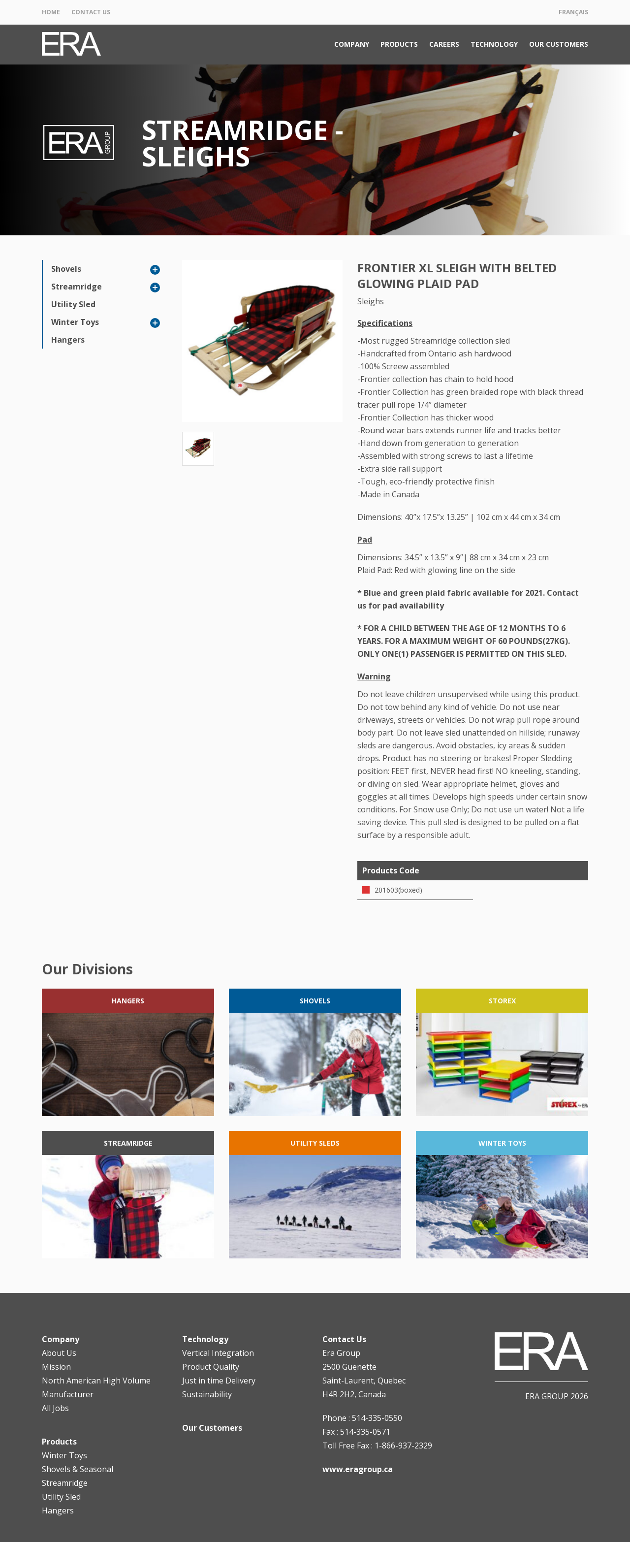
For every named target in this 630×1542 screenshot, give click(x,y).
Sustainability (207, 1394)
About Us (59, 1353)
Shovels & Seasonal (77, 1469)
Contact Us (90, 12)
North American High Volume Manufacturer (96, 1387)
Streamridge (76, 286)
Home (51, 12)
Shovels (66, 268)
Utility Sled (73, 304)
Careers (444, 44)
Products (399, 44)
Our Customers (558, 44)
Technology (494, 44)
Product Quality (210, 1366)
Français (573, 12)
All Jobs (55, 1408)
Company (351, 44)
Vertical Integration (218, 1353)
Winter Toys (75, 322)
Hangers (68, 339)
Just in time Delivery (218, 1380)
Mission (56, 1366)
